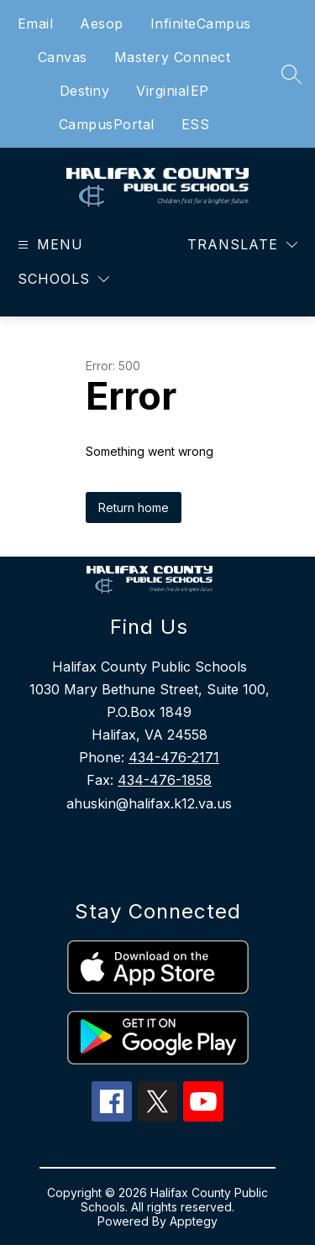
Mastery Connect (172, 57)
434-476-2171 (174, 757)
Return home (133, 507)
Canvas (62, 57)
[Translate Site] (242, 244)
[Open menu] (48, 244)
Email (36, 23)
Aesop (101, 23)
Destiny (85, 90)
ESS (195, 124)
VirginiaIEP (172, 90)
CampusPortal (107, 124)
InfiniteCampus (200, 23)
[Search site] (291, 74)
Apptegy (194, 1221)
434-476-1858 (165, 780)
